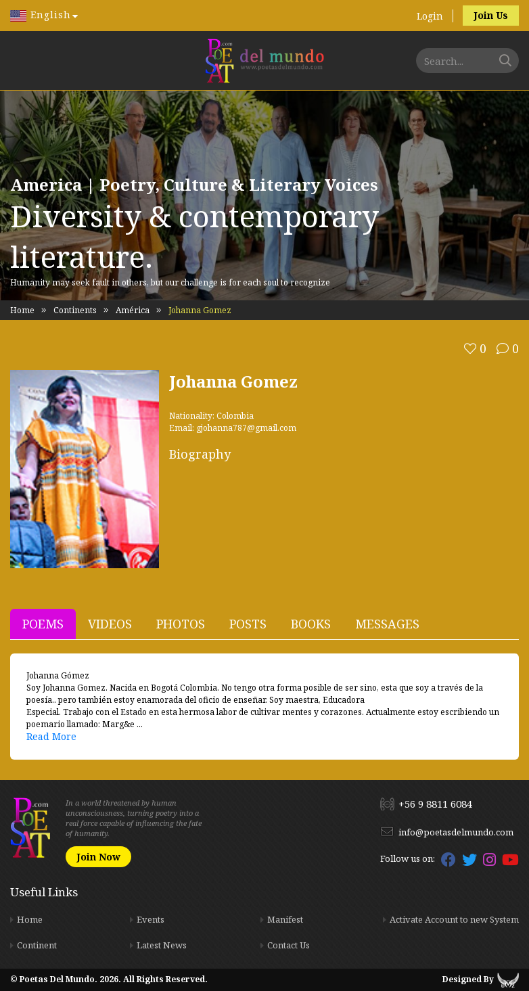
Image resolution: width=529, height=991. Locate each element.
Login (430, 15)
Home (22, 310)
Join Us (491, 15)
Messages (387, 624)
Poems (43, 624)
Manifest (285, 919)
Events (150, 919)
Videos (110, 624)
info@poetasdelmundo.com (455, 832)
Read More (51, 736)
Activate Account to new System (454, 919)
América (133, 310)
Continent (37, 945)
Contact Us (288, 945)
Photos (180, 624)
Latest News (162, 945)
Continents (75, 310)
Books (311, 624)
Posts (248, 624)
